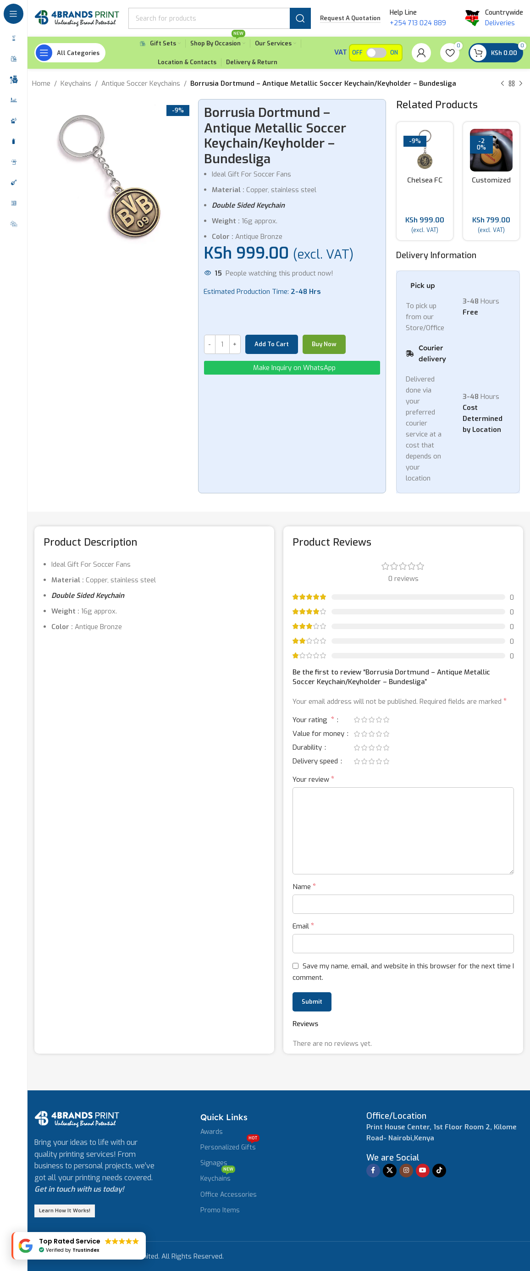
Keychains (76, 83)
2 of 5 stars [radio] (364, 719)
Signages (213, 1163)
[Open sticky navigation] (70, 53)
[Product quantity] (222, 344)
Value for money (319, 734)
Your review (313, 779)
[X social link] (390, 1170)
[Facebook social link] (373, 1170)
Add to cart (271, 344)
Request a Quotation (350, 18)
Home (41, 83)
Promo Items (220, 1210)
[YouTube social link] (423, 1170)
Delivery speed (316, 762)
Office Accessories (228, 1194)
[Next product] (520, 83)
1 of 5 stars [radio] (356, 719)
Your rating (314, 720)
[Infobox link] (396, 1116)
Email (303, 926)
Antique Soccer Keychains (140, 83)
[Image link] (76, 1118)
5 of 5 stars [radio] (386, 719)
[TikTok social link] (439, 1170)
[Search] (219, 18)
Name (304, 886)
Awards (211, 1131)
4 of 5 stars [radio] (378, 719)
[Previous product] (502, 83)
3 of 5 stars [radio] (371, 719)
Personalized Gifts (229, 1146)
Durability (308, 748)
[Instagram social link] (406, 1170)
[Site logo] (76, 17)
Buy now (324, 344)
